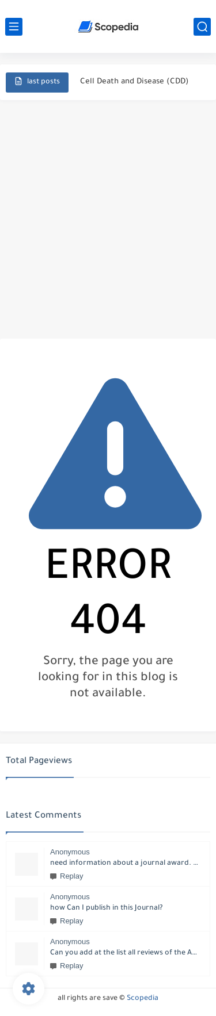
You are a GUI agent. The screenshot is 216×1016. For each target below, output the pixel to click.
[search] (202, 27)
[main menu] (13, 27)
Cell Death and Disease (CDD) (134, 82)
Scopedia (142, 999)
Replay (66, 876)
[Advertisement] (108, 219)
